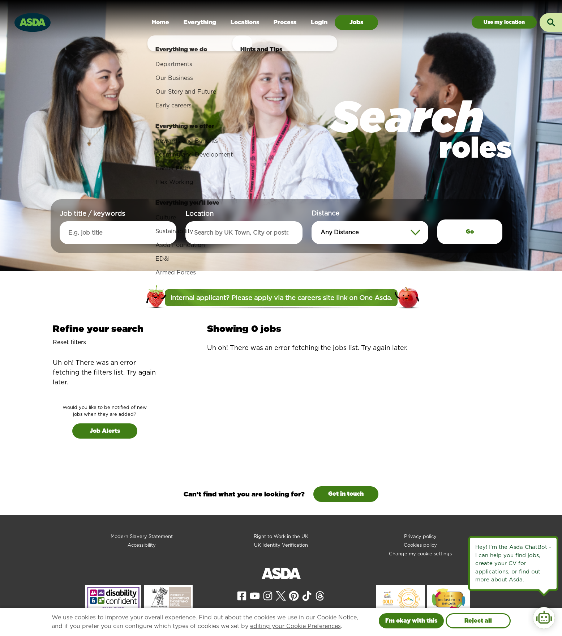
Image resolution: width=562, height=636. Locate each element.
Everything (200, 22)
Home (160, 22)
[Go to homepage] (32, 21)
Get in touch (346, 493)
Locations (245, 22)
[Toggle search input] (551, 22)
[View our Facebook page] (242, 595)
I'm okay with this (411, 620)
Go (470, 231)
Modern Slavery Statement (142, 536)
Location (199, 213)
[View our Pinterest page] (294, 595)
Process (285, 22)
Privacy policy (420, 536)
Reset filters (69, 342)
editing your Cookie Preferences (295, 626)
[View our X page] (281, 595)
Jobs (356, 22)
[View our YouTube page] (255, 595)
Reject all (478, 620)
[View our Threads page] (320, 595)
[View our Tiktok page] (307, 595)
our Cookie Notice (331, 617)
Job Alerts (105, 430)
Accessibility (142, 545)
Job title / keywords (92, 213)
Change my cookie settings (420, 553)
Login (319, 22)
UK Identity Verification (281, 545)
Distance (325, 213)
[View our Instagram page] (268, 595)
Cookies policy (420, 545)
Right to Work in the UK (281, 536)
